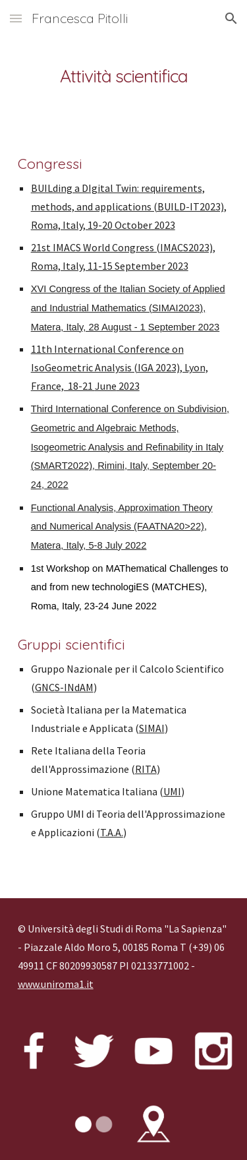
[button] (16, 18)
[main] (124, 76)
